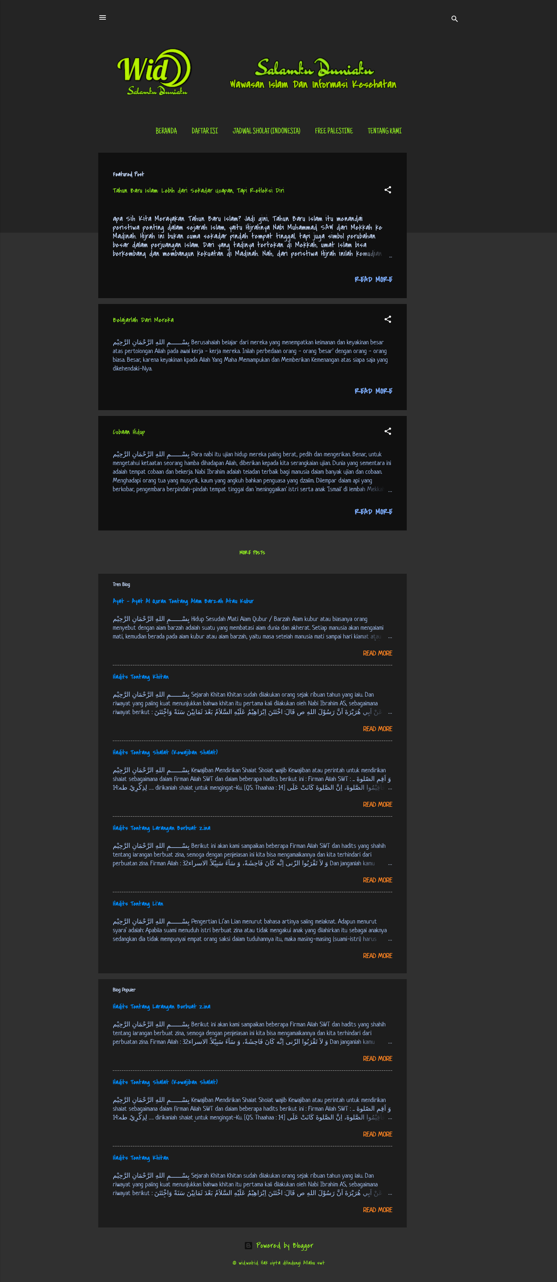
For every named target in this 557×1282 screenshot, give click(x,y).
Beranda (166, 132)
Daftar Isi (205, 132)
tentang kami (385, 132)
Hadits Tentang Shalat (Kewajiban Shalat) (165, 752)
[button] (387, 190)
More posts (252, 553)
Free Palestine (334, 132)
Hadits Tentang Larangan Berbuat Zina (161, 828)
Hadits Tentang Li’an (138, 903)
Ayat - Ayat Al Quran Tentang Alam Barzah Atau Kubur (183, 601)
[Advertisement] (436, 262)
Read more (373, 279)
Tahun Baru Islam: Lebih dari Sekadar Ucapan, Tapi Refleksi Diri (198, 190)
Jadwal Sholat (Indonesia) (266, 132)
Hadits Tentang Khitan (140, 676)
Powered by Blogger (278, 1245)
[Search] (454, 20)
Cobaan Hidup (129, 432)
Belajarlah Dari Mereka (143, 320)
